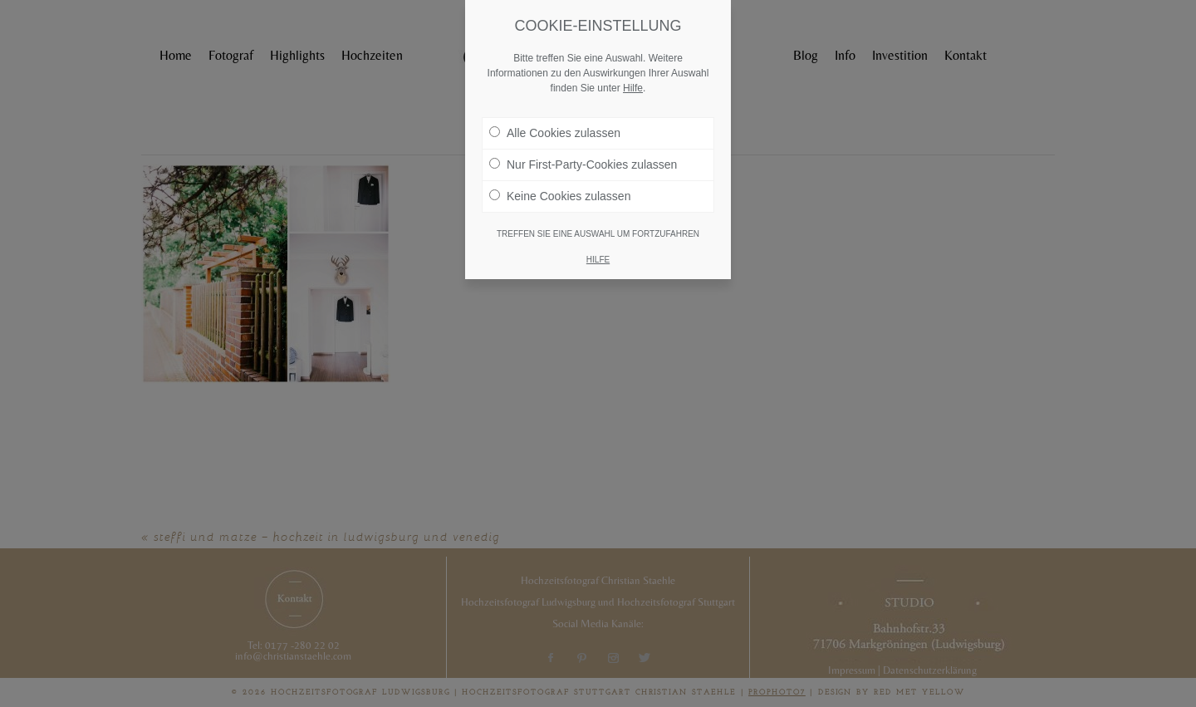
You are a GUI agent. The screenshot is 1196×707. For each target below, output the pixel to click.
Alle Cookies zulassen (554, 133)
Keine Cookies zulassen (559, 196)
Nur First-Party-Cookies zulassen (583, 164)
